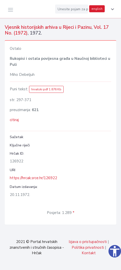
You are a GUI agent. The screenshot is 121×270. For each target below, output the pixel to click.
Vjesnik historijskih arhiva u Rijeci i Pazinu (48, 27)
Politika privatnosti (88, 247)
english (96, 9)
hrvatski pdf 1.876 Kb (46, 89)
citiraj (14, 119)
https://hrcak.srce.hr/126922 (33, 177)
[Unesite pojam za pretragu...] (71, 9)
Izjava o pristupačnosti (88, 241)
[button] (111, 9)
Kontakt (89, 252)
